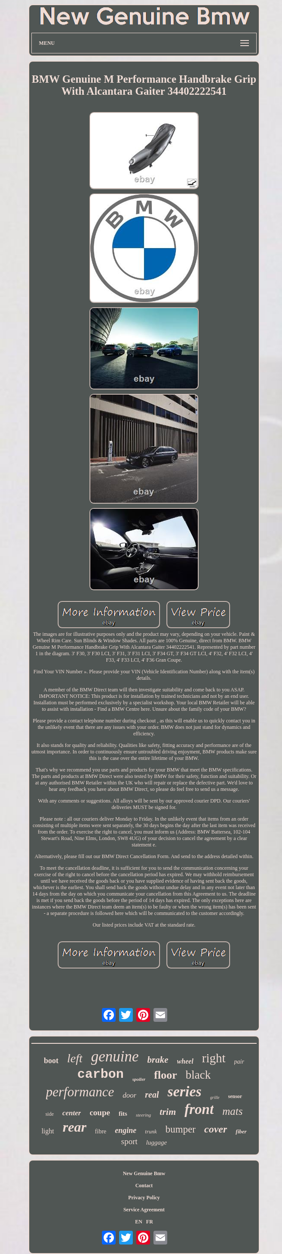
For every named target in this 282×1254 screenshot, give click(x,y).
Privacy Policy (144, 1198)
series (185, 1091)
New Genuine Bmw (144, 1173)
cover (215, 1129)
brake (158, 1060)
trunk (150, 1131)
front (199, 1109)
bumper (181, 1129)
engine (125, 1130)
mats (232, 1111)
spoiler (139, 1079)
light (47, 1131)
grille (215, 1097)
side (50, 1114)
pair (239, 1061)
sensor (235, 1096)
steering (143, 1114)
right (214, 1058)
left (75, 1058)
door (129, 1095)
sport (129, 1141)
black (198, 1074)
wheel (185, 1061)
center (71, 1113)
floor (165, 1075)
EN (138, 1222)
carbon (100, 1074)
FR (149, 1222)
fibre (100, 1131)
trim (167, 1111)
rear (74, 1127)
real (152, 1094)
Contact (144, 1185)
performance (80, 1091)
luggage (156, 1142)
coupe (99, 1112)
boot (51, 1060)
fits (123, 1113)
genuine (115, 1056)
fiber (241, 1131)
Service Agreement (144, 1210)
